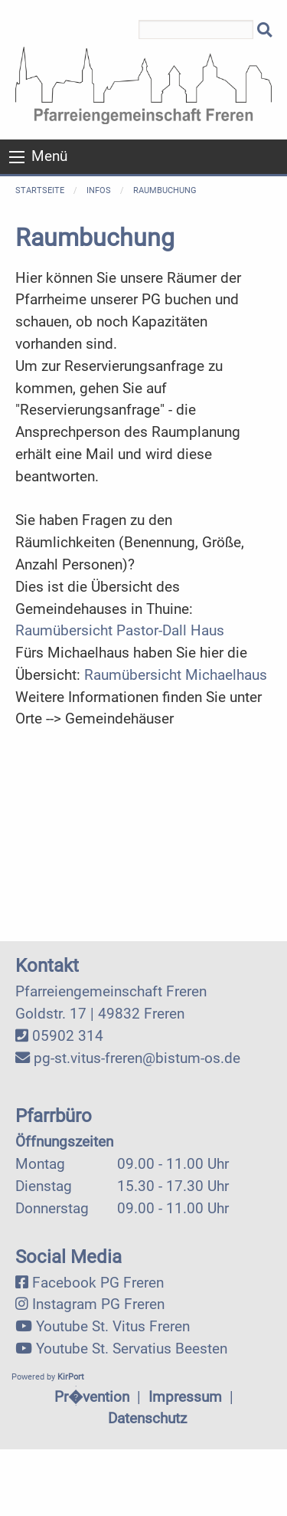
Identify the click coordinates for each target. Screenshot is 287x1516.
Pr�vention (91, 1397)
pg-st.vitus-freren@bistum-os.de (137, 1058)
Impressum (185, 1397)
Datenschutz (147, 1418)
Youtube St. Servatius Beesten (131, 1348)
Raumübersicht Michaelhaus (175, 675)
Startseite (39, 190)
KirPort (70, 1377)
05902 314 (67, 1036)
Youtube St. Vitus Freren (113, 1326)
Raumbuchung (165, 190)
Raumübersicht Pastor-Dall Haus (119, 630)
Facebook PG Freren (98, 1282)
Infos (98, 190)
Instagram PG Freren (98, 1304)
